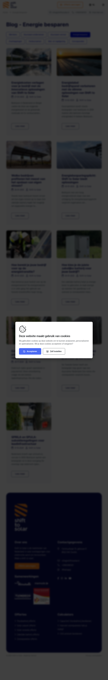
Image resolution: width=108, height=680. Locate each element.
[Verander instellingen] (54, 351)
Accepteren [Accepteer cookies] (30, 351)
